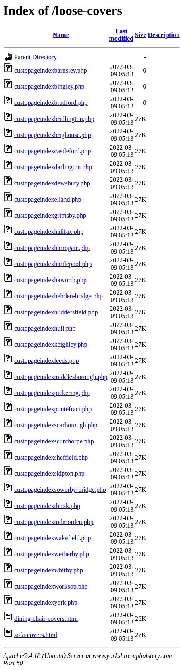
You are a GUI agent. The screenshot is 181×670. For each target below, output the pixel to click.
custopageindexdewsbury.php (52, 183)
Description (164, 34)
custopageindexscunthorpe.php (54, 441)
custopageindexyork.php (45, 602)
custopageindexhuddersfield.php (56, 312)
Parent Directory (35, 57)
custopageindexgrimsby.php (50, 215)
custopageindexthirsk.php (47, 505)
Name (61, 34)
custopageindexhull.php (44, 328)
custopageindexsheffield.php (51, 457)
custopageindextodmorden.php (54, 521)
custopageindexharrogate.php (52, 247)
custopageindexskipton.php (49, 473)
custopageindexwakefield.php (52, 538)
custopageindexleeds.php (46, 360)
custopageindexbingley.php (49, 86)
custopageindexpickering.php (52, 392)
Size (140, 34)
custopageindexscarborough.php (56, 425)
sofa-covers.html (35, 634)
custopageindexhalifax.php (48, 231)
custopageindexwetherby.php (51, 554)
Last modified (121, 35)
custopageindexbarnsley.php (50, 70)
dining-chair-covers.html (46, 618)
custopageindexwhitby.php (48, 570)
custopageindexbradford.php (51, 102)
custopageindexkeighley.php (50, 344)
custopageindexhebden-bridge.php (58, 296)
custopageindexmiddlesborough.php (61, 376)
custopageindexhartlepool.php (53, 263)
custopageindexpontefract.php (53, 409)
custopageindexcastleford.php (52, 151)
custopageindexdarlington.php (53, 167)
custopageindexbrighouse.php (52, 134)
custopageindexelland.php (47, 199)
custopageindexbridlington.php (54, 118)
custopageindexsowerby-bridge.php (60, 489)
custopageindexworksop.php (51, 586)
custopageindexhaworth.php (50, 280)
